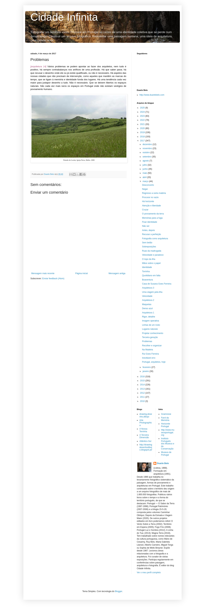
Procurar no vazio (150, 197)
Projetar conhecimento (152, 333)
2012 (142, 393)
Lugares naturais (150, 329)
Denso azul (147, 308)
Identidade (147, 267)
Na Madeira (147, 349)
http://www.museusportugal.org (167, 432)
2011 (142, 397)
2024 (142, 112)
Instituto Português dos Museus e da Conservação (167, 443)
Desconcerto (148, 185)
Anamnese (166, 414)
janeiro (146, 371)
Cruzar (145, 209)
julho (145, 165)
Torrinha (146, 271)
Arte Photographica (145, 423)
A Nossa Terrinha (143, 430)
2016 (142, 376)
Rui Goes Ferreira (150, 354)
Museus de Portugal (166, 453)
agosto (146, 160)
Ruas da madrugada (151, 251)
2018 (142, 136)
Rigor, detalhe (148, 316)
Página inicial (81, 273)
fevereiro (147, 367)
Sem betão (147, 242)
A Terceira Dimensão (144, 436)
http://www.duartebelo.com (151, 95)
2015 (142, 380)
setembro (147, 156)
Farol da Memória (165, 419)
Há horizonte (148, 201)
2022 (142, 120)
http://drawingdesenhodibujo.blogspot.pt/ (145, 447)
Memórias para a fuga (152, 218)
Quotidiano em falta (151, 275)
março (146, 181)
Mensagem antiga (117, 273)
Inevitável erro (148, 358)
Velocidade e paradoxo (153, 255)
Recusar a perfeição (151, 234)
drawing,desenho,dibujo (145, 415)
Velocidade (147, 296)
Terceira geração (150, 337)
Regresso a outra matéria (154, 193)
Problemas (147, 341)
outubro (146, 152)
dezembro (148, 144)
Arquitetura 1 (148, 312)
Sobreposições (149, 246)
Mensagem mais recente (42, 273)
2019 (142, 132)
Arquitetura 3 (148, 288)
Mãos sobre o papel (151, 263)
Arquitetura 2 (148, 300)
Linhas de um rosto (151, 325)
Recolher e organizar (152, 345)
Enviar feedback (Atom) (53, 278)
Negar (145, 189)
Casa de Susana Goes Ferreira (156, 284)
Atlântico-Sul (145, 441)
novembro (148, 148)
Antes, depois (148, 230)
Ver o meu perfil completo (149, 572)
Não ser (145, 226)
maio (145, 173)
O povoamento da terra (153, 213)
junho (145, 169)
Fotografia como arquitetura (155, 238)
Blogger (118, 591)
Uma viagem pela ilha (152, 292)
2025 (142, 108)
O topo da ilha (148, 259)
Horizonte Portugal (165, 425)
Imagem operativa (150, 321)
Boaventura (147, 280)
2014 (142, 384)
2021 (142, 124)
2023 (142, 116)
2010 (142, 401)
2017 (142, 140)
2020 (142, 128)
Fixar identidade (149, 222)
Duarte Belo (163, 463)
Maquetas (146, 304)
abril (145, 177)
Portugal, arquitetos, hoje (153, 362)
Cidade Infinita (64, 17)
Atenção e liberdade (151, 205)
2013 (142, 389)
